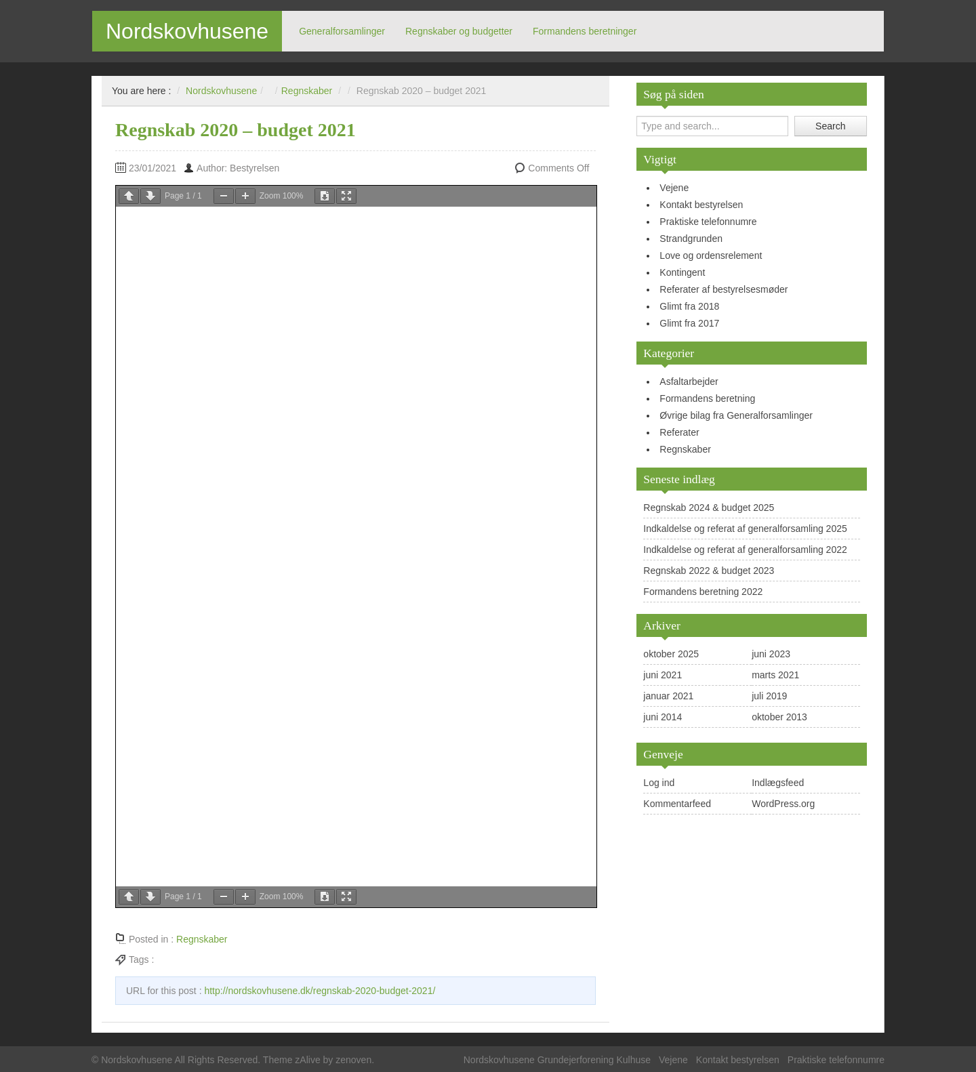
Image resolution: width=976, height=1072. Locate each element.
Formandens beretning (707, 398)
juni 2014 (662, 717)
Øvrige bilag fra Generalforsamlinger (736, 415)
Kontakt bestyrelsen (701, 204)
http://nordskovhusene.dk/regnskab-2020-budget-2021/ (319, 990)
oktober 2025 (671, 653)
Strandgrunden (691, 238)
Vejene (674, 187)
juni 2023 (771, 653)
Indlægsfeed (778, 782)
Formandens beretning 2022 (702, 591)
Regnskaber (685, 449)
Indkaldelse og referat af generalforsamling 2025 (745, 528)
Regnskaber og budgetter (458, 31)
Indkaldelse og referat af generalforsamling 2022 (745, 549)
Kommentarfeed (677, 803)
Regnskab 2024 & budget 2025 (708, 507)
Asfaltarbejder (688, 381)
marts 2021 (775, 674)
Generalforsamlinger (342, 31)
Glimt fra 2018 (689, 306)
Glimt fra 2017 (689, 323)
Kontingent (682, 272)
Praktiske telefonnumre (707, 221)
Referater (679, 432)
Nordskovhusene (187, 31)
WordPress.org (783, 803)
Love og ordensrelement (710, 255)
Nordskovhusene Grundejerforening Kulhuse (557, 1059)
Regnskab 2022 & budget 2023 (708, 570)
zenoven (353, 1059)
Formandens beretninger (584, 31)
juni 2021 (662, 674)
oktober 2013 (779, 717)
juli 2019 (769, 695)
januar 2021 (668, 695)
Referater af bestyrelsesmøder (723, 289)
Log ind (658, 782)
